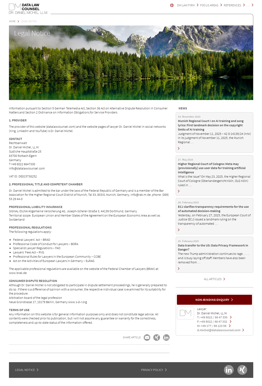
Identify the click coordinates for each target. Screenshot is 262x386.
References (232, 5)
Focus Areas (209, 5)
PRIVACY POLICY (152, 370)
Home (12, 21)
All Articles (212, 279)
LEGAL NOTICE (25, 370)
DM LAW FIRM (186, 5)
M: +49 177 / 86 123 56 (213, 326)
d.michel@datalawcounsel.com (220, 330)
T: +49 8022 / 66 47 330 (214, 317)
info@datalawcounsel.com (27, 168)
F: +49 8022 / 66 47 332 (214, 321)
